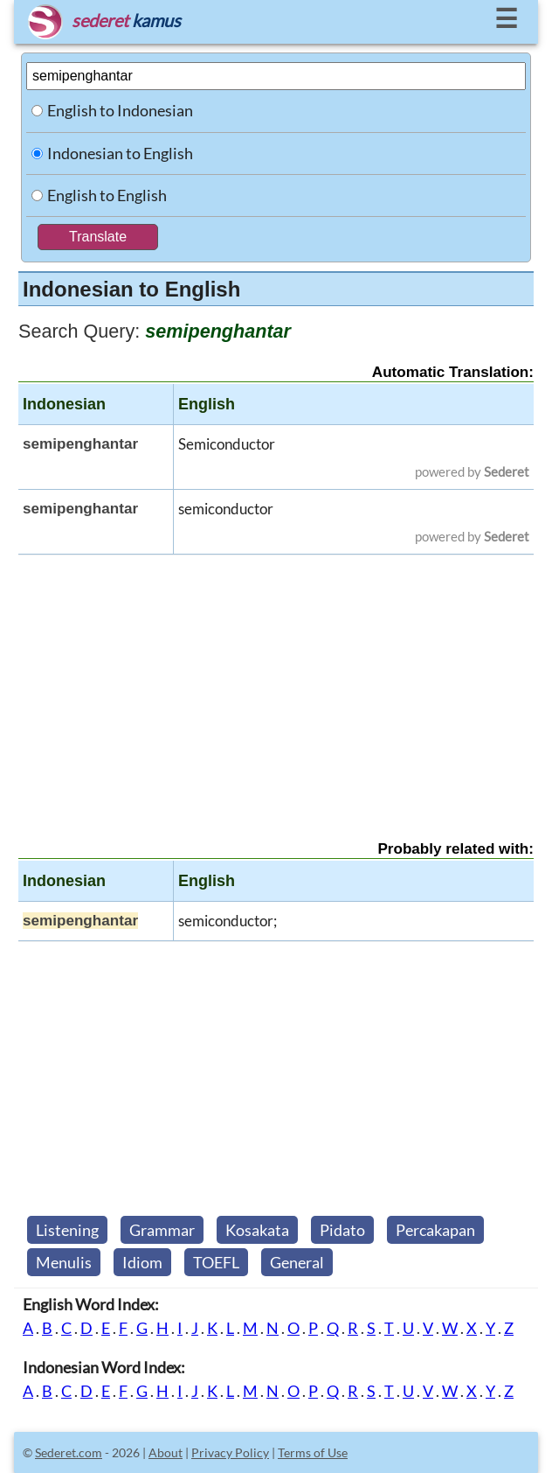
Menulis (64, 1262)
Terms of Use (313, 1452)
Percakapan (435, 1229)
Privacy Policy (230, 1452)
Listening (67, 1229)
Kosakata (257, 1229)
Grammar (162, 1229)
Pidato (342, 1229)
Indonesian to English (120, 153)
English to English (107, 195)
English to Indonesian (120, 110)
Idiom (142, 1262)
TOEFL (216, 1262)
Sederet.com (68, 1452)
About (165, 1452)
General (297, 1262)
